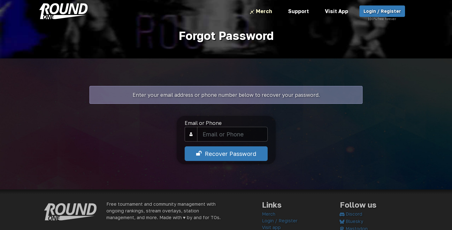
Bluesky (351, 221)
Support (298, 11)
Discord (351, 214)
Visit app (271, 227)
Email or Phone (203, 123)
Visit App (336, 11)
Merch (260, 11)
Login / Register (382, 12)
